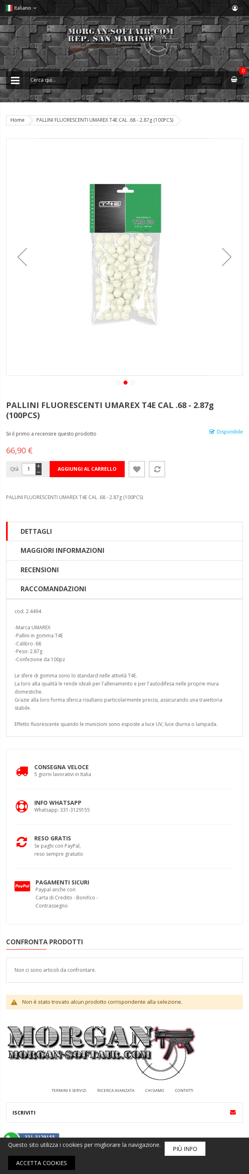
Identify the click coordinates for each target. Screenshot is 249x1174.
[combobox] (124, 80)
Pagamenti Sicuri (62, 882)
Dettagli (36, 531)
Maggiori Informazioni (63, 550)
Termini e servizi (69, 1090)
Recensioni (40, 569)
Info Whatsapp (58, 802)
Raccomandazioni (53, 588)
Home (17, 119)
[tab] (124, 531)
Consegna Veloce (61, 767)
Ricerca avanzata (115, 1090)
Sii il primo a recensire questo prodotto (51, 433)
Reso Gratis (52, 838)
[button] (22, 257)
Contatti (184, 1090)
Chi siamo (154, 1090)
